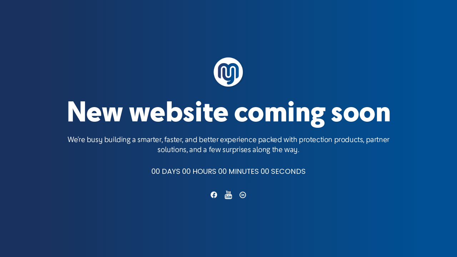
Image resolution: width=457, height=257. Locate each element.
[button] (214, 197)
